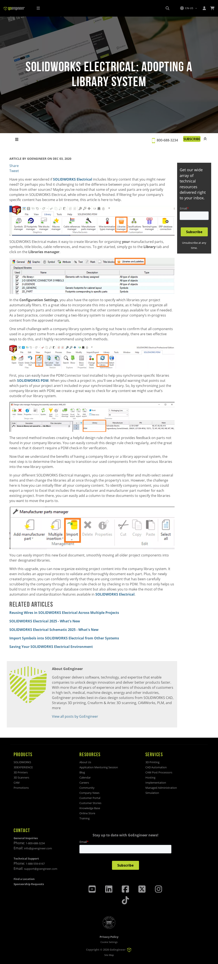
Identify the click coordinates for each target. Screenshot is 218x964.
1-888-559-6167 (35, 864)
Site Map (109, 955)
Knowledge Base (89, 808)
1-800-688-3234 (35, 843)
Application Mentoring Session (98, 767)
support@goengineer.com (40, 869)
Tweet (14, 170)
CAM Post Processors (158, 772)
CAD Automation (156, 767)
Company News (89, 793)
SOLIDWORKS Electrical (72, 179)
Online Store (87, 813)
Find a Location (24, 879)
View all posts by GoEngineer (75, 716)
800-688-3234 (166, 140)
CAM (17, 782)
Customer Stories (90, 803)
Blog (82, 772)
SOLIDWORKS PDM (33, 380)
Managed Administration (161, 788)
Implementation (155, 782)
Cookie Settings (109, 942)
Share (14, 165)
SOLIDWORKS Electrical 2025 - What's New (44, 621)
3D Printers (21, 772)
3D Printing (152, 762)
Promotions (21, 788)
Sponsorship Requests (29, 884)
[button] (188, 8)
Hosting (150, 777)
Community (87, 788)
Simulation (152, 793)
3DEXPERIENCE (23, 767)
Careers (84, 782)
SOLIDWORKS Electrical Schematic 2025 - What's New (54, 629)
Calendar (85, 777)
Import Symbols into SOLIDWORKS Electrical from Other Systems (64, 638)
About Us (85, 762)
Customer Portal (89, 798)
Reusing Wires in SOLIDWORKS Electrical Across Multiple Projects (64, 612)
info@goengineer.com (38, 848)
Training (84, 818)
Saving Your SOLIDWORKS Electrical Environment (51, 646)
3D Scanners (21, 777)
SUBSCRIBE (191, 139)
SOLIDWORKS (22, 762)
